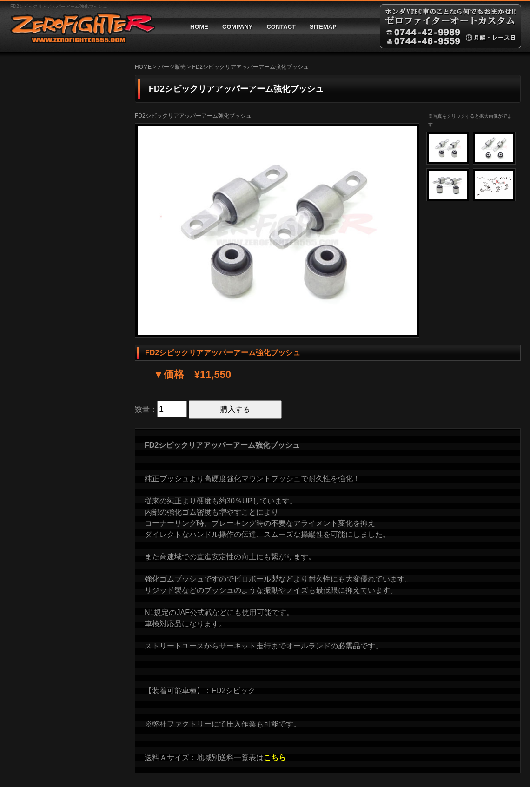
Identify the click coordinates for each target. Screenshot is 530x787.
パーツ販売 (172, 67)
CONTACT (281, 26)
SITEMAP (323, 26)
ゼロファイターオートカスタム (79, 26)
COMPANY (237, 26)
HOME (199, 26)
